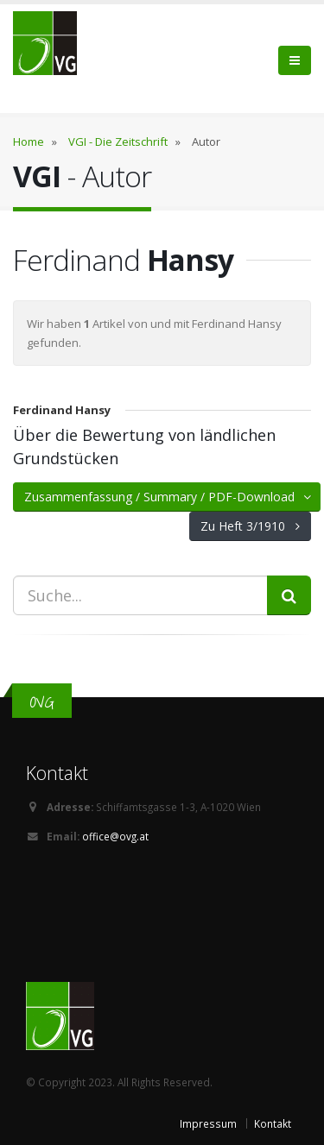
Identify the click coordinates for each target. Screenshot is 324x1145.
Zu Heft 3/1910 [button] (250, 526)
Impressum (208, 1123)
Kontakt (272, 1123)
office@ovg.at (115, 836)
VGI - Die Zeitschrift (118, 141)
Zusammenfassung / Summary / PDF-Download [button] (169, 496)
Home (28, 141)
